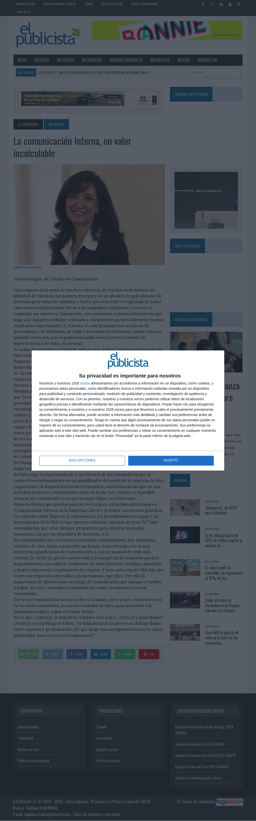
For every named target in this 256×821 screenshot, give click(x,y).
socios (85, 383)
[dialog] (128, 410)
